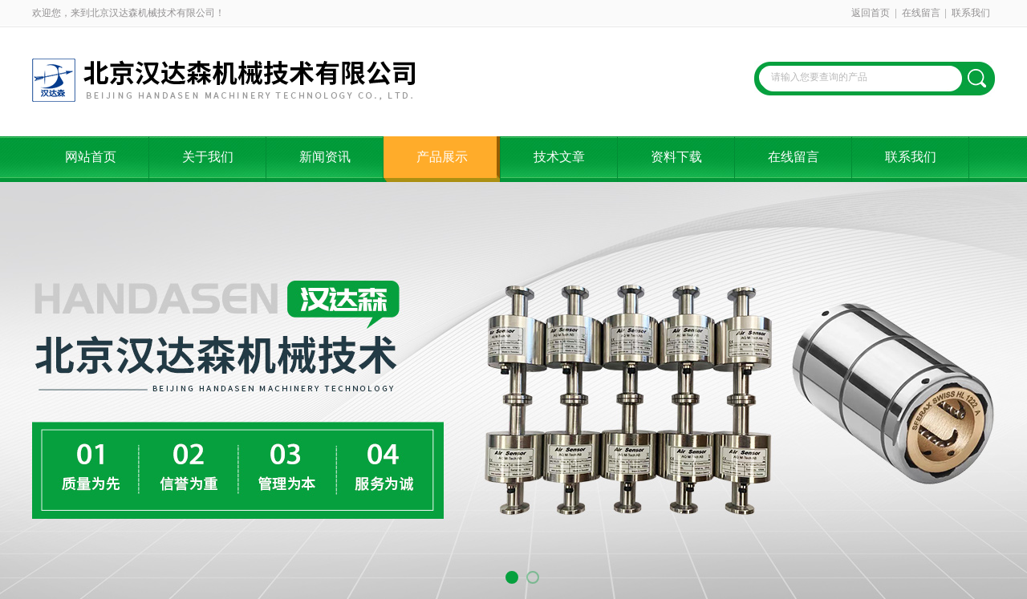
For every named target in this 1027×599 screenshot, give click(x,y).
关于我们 (207, 157)
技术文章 (559, 157)
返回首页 (870, 12)
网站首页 (90, 157)
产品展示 (442, 157)
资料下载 (676, 157)
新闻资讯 (325, 157)
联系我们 (971, 12)
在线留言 (921, 12)
